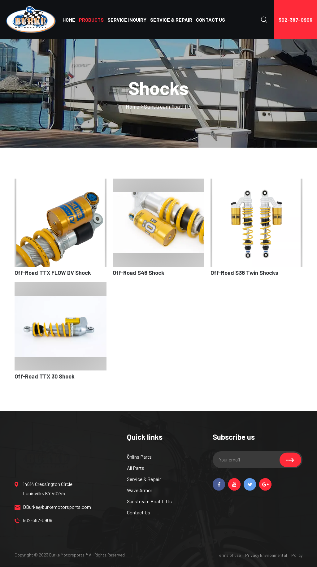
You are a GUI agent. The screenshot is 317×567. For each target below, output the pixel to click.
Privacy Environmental (266, 555)
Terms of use (229, 555)
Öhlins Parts (139, 457)
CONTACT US (210, 20)
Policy (296, 555)
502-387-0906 (295, 20)
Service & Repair (144, 479)
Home (132, 106)
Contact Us (138, 512)
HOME (69, 20)
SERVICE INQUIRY (126, 20)
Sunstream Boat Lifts (149, 501)
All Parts (135, 468)
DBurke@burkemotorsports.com (47, 507)
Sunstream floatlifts (167, 106)
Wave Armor (139, 490)
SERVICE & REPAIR (171, 20)
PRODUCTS (91, 20)
